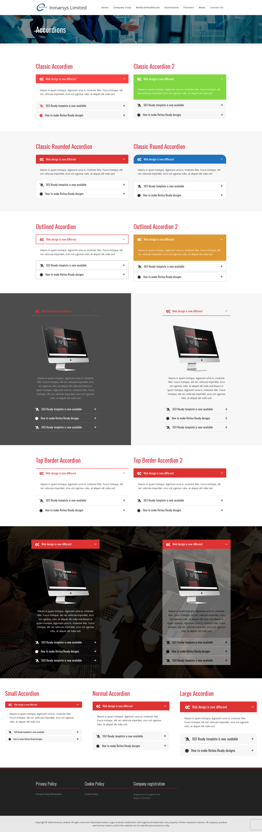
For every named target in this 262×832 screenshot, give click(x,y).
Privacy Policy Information (49, 794)
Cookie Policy (91, 794)
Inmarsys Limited (68, 7)
